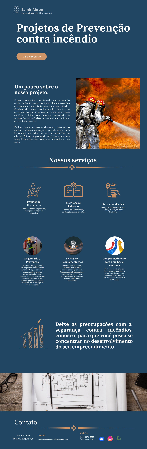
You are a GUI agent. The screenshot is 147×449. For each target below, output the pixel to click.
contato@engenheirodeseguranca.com (53, 439)
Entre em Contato (31, 56)
